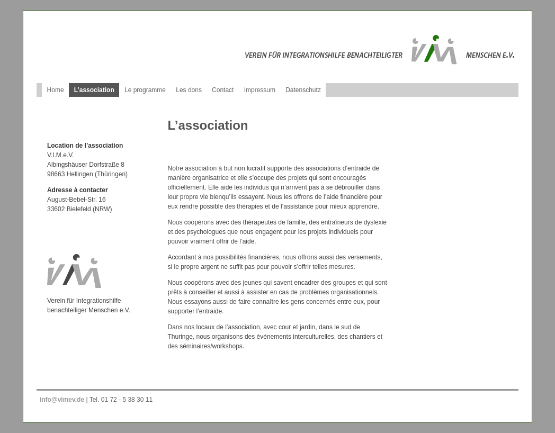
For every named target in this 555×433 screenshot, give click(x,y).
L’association (94, 90)
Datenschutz (303, 90)
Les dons (189, 90)
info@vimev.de (62, 399)
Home (55, 90)
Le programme (145, 90)
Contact (223, 90)
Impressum (259, 90)
